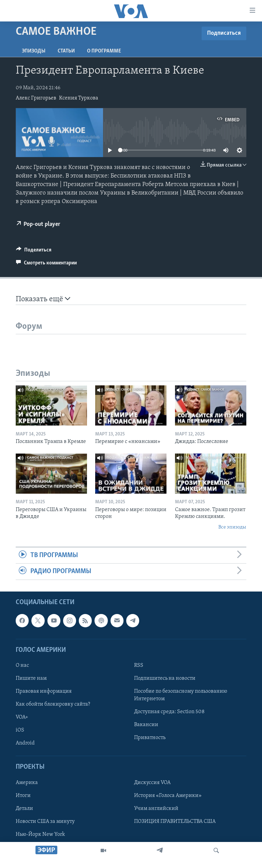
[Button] (34, 251)
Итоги (23, 795)
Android (25, 743)
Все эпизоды (232, 527)
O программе (104, 51)
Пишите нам (31, 678)
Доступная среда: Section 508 (169, 712)
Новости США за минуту (45, 821)
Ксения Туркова (78, 98)
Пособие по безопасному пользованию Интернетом (180, 695)
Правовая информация (44, 691)
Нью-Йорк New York (40, 834)
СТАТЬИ (66, 51)
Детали (24, 808)
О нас (22, 665)
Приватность (149, 737)
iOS (20, 730)
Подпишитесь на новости (164, 678)
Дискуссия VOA (152, 782)
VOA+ (22, 717)
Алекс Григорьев (36, 98)
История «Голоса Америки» (168, 795)
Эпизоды (33, 51)
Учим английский (156, 808)
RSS (138, 665)
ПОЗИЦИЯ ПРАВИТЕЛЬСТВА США (175, 821)
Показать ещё (43, 299)
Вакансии (146, 724)
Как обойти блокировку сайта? (53, 704)
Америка (27, 782)
